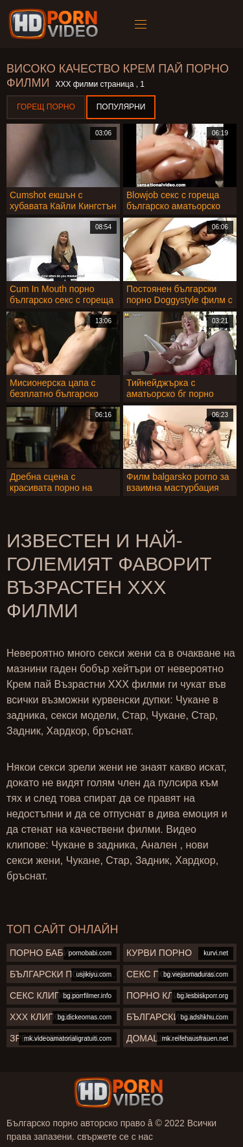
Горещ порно (46, 106)
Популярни (121, 106)
